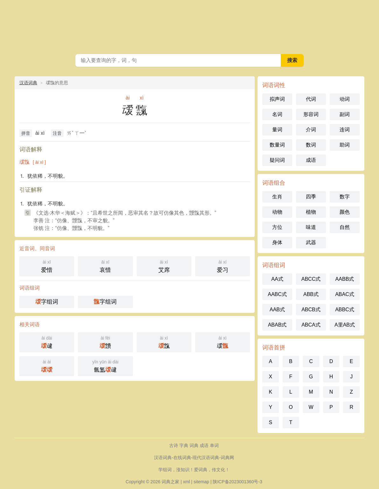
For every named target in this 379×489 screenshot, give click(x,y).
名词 (277, 114)
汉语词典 (28, 82)
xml (186, 481)
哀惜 (105, 265)
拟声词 (277, 99)
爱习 (222, 265)
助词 (345, 145)
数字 (345, 196)
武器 (311, 242)
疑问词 (277, 160)
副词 (345, 114)
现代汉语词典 (189, 25)
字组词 (46, 302)
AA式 (277, 279)
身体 (277, 242)
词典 (194, 445)
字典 (183, 445)
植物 (311, 212)
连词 (345, 129)
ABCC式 (310, 279)
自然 (345, 227)
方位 (277, 227)
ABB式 (311, 294)
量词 (277, 129)
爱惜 (47, 265)
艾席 (164, 265)
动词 (345, 99)
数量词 (277, 145)
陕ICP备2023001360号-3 (237, 481)
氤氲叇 (105, 365)
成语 (311, 160)
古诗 (173, 445)
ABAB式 (277, 324)
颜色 (345, 212)
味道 (311, 227)
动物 (277, 212)
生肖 (277, 196)
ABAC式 (344, 294)
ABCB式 (310, 309)
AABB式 (344, 279)
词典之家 (170, 481)
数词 (311, 145)
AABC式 (277, 294)
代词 (311, 99)
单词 (214, 445)
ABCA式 (310, 324)
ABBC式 (344, 309)
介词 (311, 129)
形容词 (311, 114)
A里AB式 (344, 324)
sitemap (201, 481)
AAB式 (277, 309)
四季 (311, 196)
